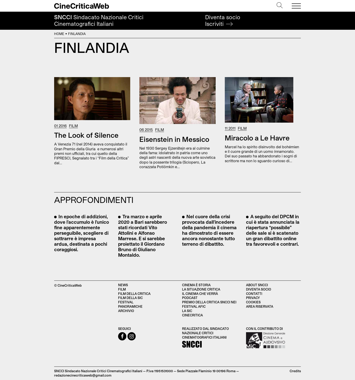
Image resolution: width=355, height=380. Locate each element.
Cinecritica (192, 315)
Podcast (190, 298)
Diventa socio (222, 20)
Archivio (126, 311)
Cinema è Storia (196, 285)
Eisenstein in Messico (174, 139)
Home (59, 34)
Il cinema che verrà (200, 294)
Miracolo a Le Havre (257, 138)
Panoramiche (130, 306)
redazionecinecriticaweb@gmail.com (82, 375)
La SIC (187, 311)
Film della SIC (130, 298)
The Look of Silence (86, 135)
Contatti (254, 294)
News (123, 285)
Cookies (253, 302)
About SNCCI (257, 285)
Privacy (253, 298)
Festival (125, 302)
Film (73, 126)
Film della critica (134, 294)
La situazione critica (201, 289)
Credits (295, 371)
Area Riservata (259, 306)
